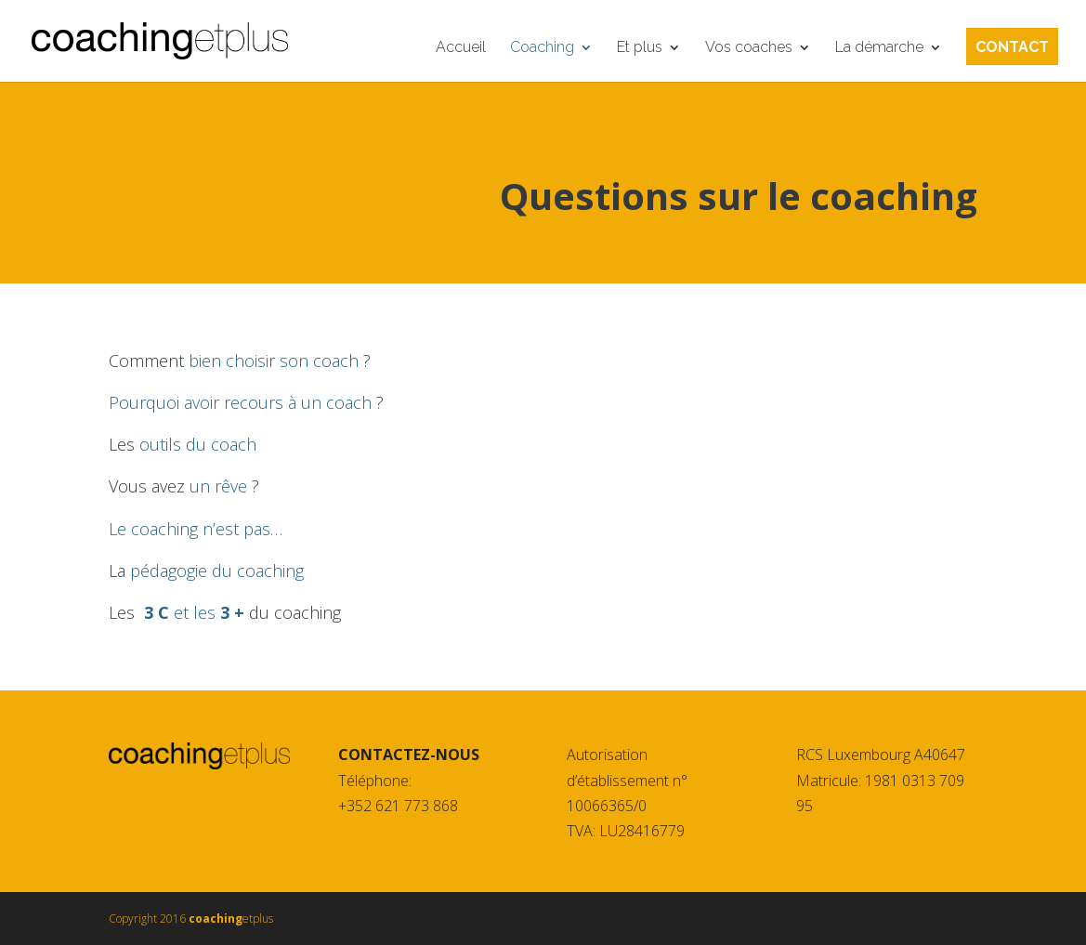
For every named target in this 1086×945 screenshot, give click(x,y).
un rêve (221, 486)
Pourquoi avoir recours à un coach (242, 402)
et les (196, 612)
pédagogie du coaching (217, 570)
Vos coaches (748, 48)
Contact (1012, 48)
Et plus (639, 48)
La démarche (879, 48)
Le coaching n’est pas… (195, 529)
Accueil (461, 48)
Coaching (542, 48)
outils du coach (197, 444)
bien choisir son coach (276, 360)
